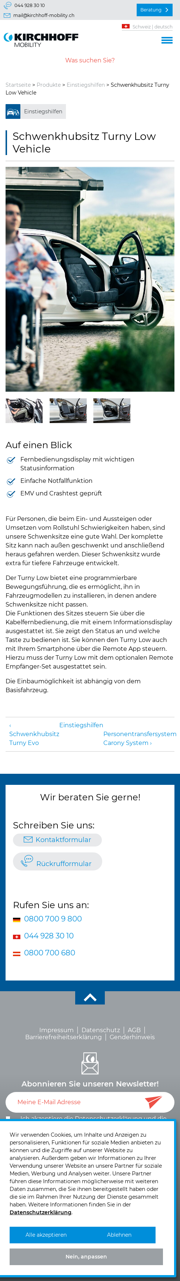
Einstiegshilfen (86, 85)
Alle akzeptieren (46, 1235)
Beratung (150, 10)
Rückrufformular (63, 864)
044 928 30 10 (29, 5)
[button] (167, 39)
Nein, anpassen (86, 1256)
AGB (134, 1030)
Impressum (56, 1030)
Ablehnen (119, 1235)
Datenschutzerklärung (40, 1212)
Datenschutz (100, 1030)
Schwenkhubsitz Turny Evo (34, 738)
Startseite (18, 85)
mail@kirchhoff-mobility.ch (43, 15)
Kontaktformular (63, 840)
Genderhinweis (132, 1037)
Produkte (49, 85)
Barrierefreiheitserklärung (63, 1037)
